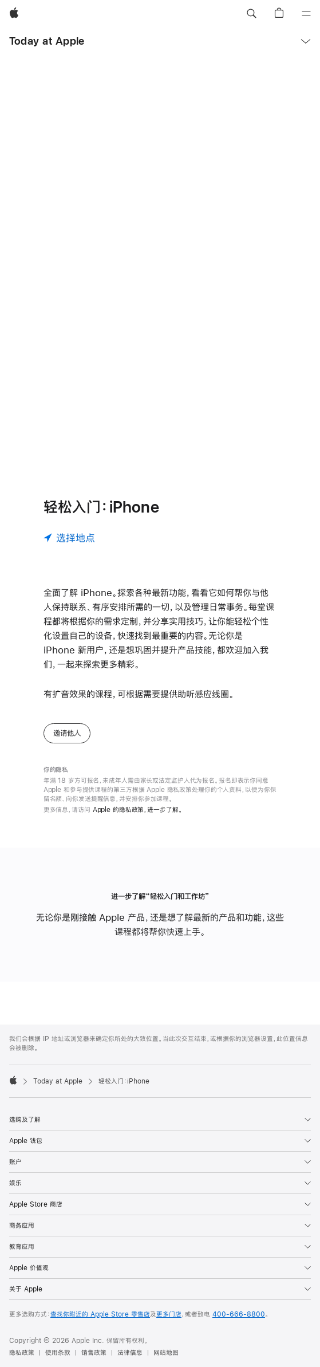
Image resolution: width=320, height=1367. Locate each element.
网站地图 (166, 1352)
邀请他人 (67, 733)
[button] (251, 13)
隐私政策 (21, 1352)
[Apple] (14, 13)
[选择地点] (69, 538)
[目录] (306, 13)
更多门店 (168, 1314)
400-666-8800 (238, 1314)
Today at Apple (46, 41)
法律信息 (130, 1352)
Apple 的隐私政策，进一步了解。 (138, 809)
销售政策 (93, 1352)
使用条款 (57, 1352)
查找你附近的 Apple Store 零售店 (100, 1314)
